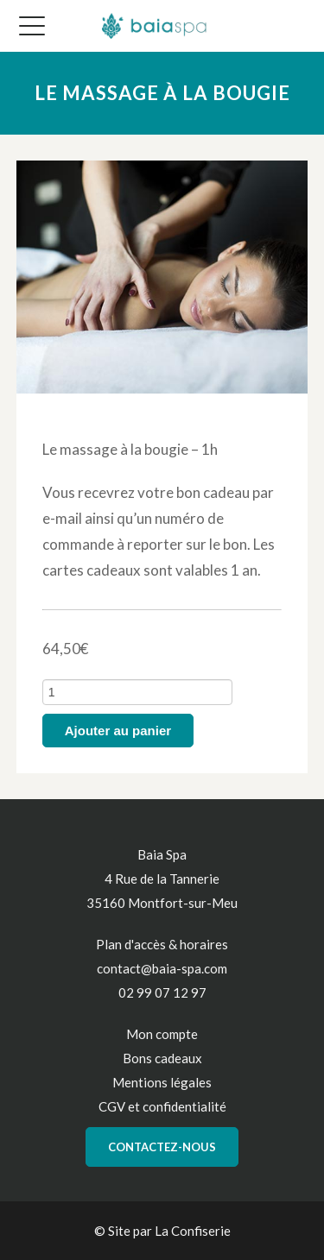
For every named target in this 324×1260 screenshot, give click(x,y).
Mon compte (162, 1034)
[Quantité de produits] (137, 692)
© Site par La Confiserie (162, 1230)
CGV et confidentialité (162, 1106)
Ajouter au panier (118, 730)
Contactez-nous (162, 1147)
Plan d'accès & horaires (162, 944)
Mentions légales (162, 1082)
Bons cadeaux (162, 1058)
